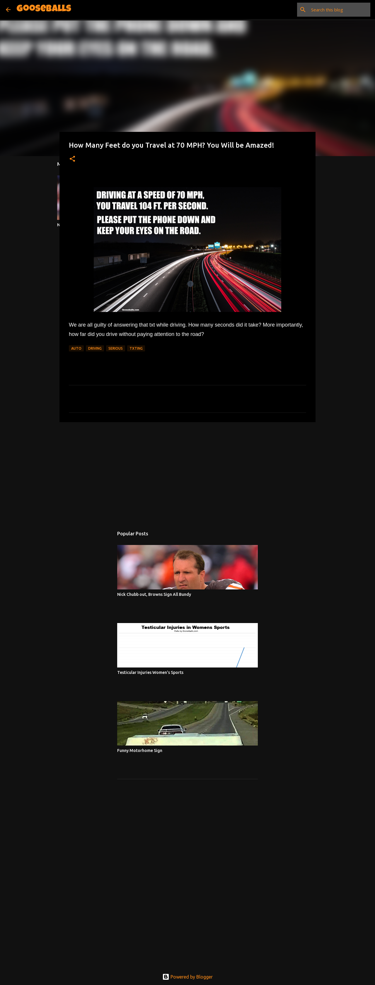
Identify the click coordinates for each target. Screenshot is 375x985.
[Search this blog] (339, 10)
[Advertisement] (187, 472)
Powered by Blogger (187, 976)
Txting (136, 348)
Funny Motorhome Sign (139, 750)
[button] (72, 159)
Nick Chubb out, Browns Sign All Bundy (154, 594)
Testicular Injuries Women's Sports (150, 672)
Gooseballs (43, 9)
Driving (95, 348)
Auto (76, 348)
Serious (115, 348)
